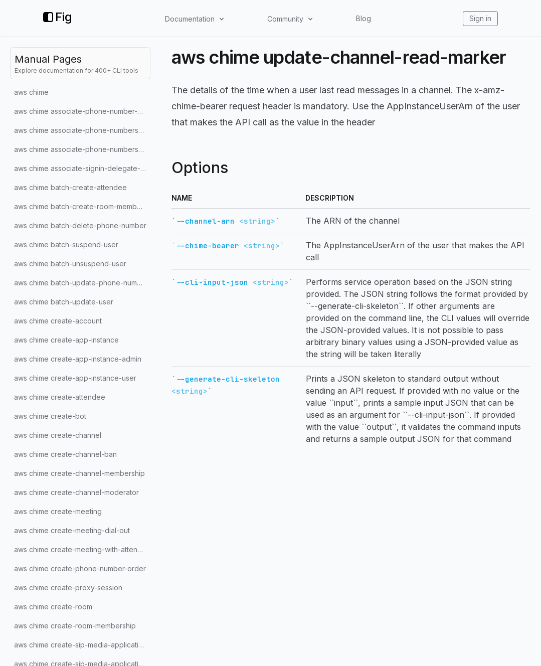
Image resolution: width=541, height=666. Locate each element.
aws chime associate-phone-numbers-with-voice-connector (82, 130)
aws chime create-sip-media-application (80, 644)
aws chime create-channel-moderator (76, 492)
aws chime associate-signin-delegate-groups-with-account (82, 168)
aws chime (31, 92)
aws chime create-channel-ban (65, 454)
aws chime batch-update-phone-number (81, 282)
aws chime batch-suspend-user (66, 244)
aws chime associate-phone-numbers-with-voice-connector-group (82, 149)
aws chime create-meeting (58, 511)
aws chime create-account (58, 320)
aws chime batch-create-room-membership (82, 206)
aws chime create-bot (50, 416)
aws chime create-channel (57, 435)
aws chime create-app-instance (66, 340)
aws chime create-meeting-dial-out (72, 530)
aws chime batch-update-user (63, 301)
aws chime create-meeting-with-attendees (82, 549)
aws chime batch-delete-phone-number (80, 225)
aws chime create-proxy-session (68, 587)
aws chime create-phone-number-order (80, 568)
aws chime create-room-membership (75, 625)
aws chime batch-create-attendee (70, 187)
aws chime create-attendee (59, 397)
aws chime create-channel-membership (79, 473)
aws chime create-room (53, 606)
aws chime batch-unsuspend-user (70, 263)
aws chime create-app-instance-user (75, 378)
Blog (363, 18)
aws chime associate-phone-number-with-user (82, 111)
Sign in (480, 18)
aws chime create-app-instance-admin (77, 359)
